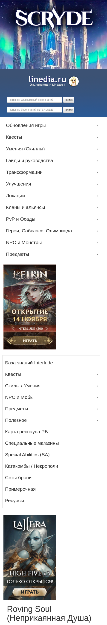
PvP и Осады (22, 219)
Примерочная (20, 489)
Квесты (15, 137)
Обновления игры (27, 125)
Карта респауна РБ (26, 431)
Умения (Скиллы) (26, 148)
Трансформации (25, 172)
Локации (16, 195)
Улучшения (19, 183)
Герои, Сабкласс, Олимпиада (40, 230)
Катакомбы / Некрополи (31, 466)
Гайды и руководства (30, 160)
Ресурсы (14, 500)
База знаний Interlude (29, 362)
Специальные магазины (32, 443)
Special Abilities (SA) (27, 454)
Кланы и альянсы (26, 207)
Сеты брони (18, 477)
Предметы (18, 254)
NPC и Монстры (25, 242)
